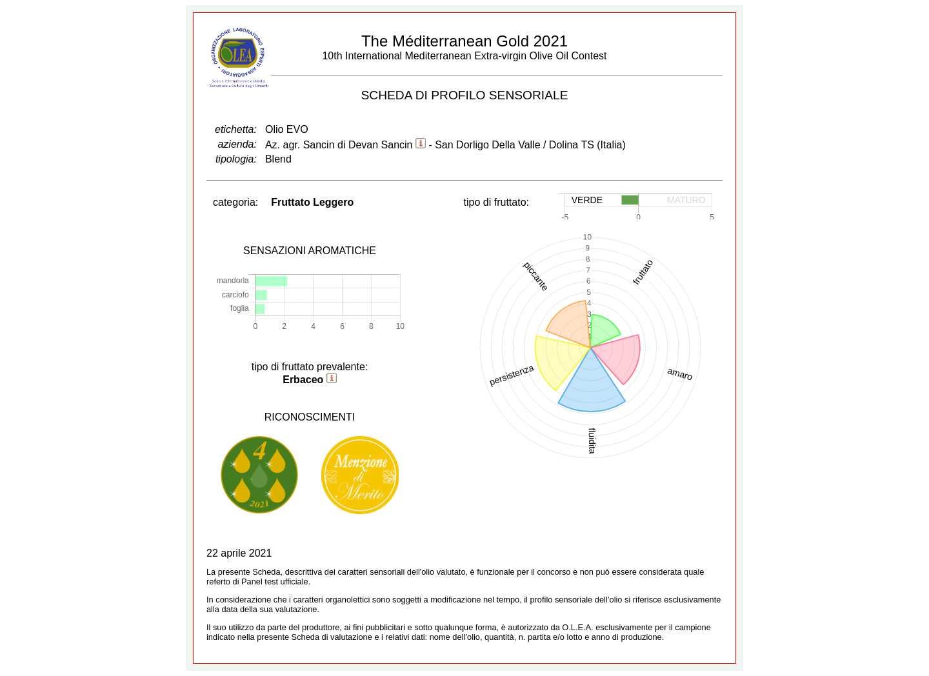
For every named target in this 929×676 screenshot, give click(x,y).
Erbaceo (303, 379)
